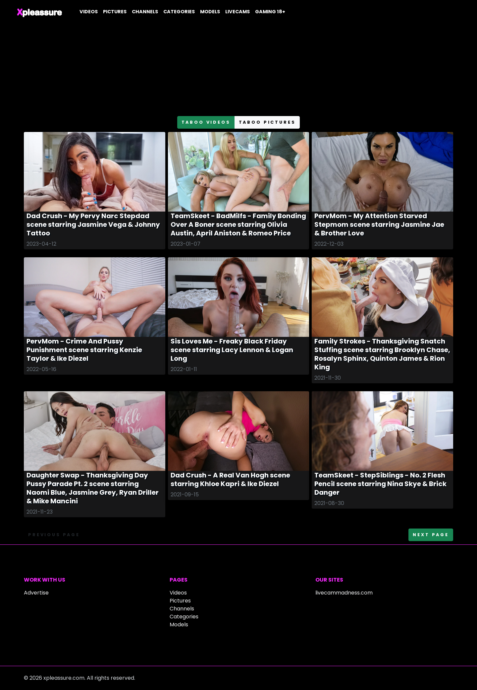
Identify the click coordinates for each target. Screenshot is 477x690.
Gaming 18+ (270, 11)
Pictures (115, 11)
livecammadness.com (344, 592)
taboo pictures (267, 122)
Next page (431, 534)
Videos (89, 11)
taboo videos (206, 122)
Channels (145, 11)
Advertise (36, 592)
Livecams (237, 11)
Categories (179, 11)
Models (210, 11)
